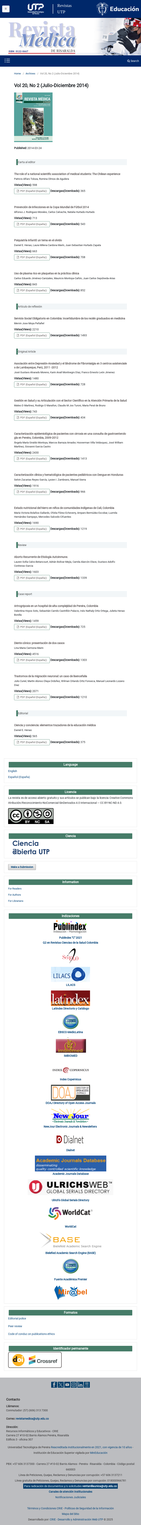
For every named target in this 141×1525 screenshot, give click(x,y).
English (12, 771)
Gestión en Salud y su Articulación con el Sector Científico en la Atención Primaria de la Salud (70, 400)
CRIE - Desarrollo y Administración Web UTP (76, 1519)
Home (17, 73)
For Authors (14, 894)
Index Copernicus (70, 1079)
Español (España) (19, 777)
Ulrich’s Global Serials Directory (70, 1200)
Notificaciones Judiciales (70, 1497)
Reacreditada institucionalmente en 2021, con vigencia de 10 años (91, 1447)
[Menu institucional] (6, 9)
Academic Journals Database (71, 1173)
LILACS (70, 985)
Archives (30, 73)
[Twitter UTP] (61, 1384)
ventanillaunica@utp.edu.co (99, 1486)
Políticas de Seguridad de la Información (89, 1508)
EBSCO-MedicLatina (70, 1032)
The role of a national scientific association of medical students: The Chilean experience (67, 174)
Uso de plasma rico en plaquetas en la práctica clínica (46, 273)
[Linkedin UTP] (80, 1384)
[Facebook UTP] (54, 1384)
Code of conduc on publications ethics (31, 1334)
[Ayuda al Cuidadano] (87, 1384)
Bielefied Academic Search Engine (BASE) (70, 1253)
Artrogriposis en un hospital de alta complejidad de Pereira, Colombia (56, 606)
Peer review (15, 1326)
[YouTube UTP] (67, 1384)
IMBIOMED (70, 1055)
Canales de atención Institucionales (70, 1491)
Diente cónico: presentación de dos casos (39, 643)
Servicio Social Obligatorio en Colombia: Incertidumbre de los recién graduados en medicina (69, 318)
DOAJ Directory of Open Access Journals (71, 1103)
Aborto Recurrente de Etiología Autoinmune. (41, 557)
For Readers (15, 888)
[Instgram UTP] (74, 1384)
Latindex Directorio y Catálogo (70, 1008)
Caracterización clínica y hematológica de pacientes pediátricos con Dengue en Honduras (68, 474)
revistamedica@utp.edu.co (32, 1418)
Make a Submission (22, 866)
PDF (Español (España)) (33, 190)
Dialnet (70, 1150)
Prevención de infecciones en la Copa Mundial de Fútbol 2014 (51, 207)
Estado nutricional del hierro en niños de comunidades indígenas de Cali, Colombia (64, 508)
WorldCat (70, 1226)
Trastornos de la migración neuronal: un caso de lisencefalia (50, 676)
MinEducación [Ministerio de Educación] (98, 1452)
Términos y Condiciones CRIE (45, 1508)
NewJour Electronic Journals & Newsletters (70, 1126)
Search (133, 60)
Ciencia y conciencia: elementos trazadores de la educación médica (55, 725)
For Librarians (15, 900)
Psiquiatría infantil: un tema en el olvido (38, 240)
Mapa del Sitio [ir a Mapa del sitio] (70, 1513)
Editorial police (17, 1318)
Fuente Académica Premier (70, 1279)
